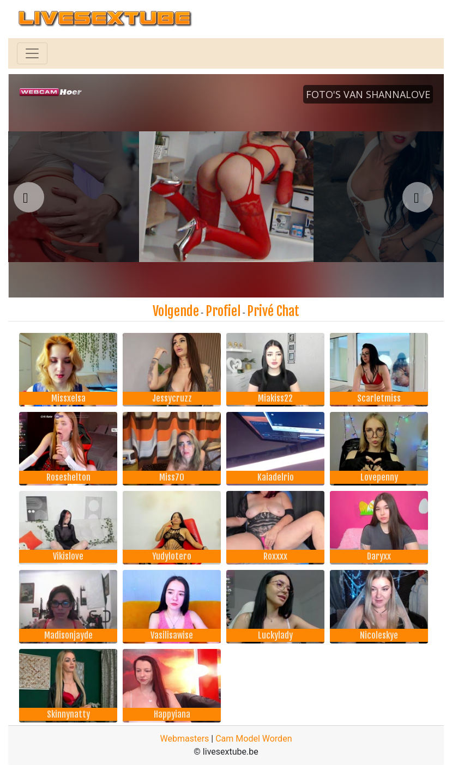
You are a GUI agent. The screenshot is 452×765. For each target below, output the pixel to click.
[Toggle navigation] (32, 53)
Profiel (223, 311)
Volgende (176, 311)
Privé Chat (273, 311)
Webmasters (184, 738)
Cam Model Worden (253, 738)
